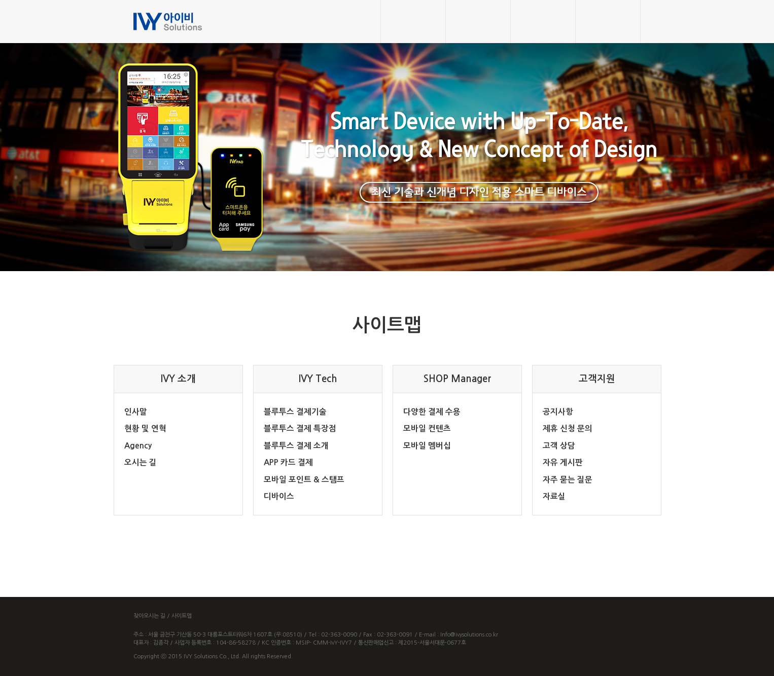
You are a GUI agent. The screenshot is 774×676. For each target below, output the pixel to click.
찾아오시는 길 (149, 616)
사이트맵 (181, 616)
